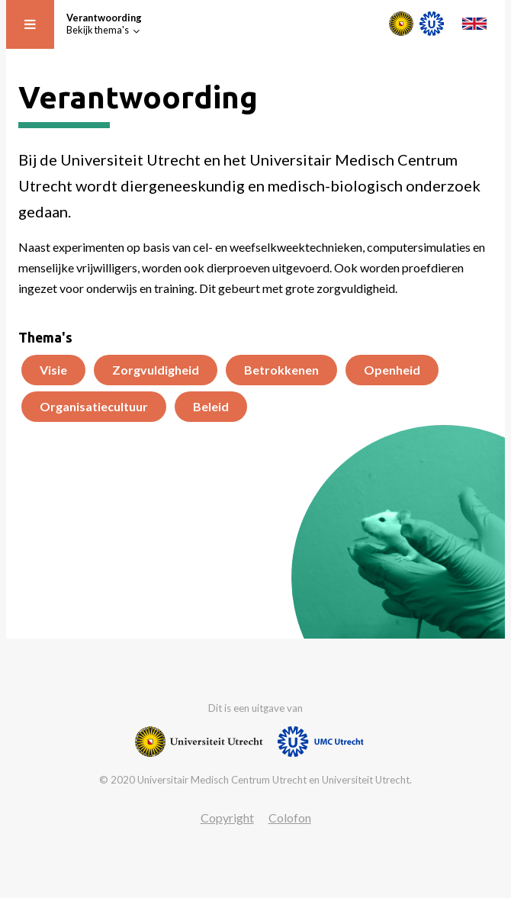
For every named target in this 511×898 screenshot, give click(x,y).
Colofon (289, 817)
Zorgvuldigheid (155, 369)
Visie (53, 369)
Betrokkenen (281, 369)
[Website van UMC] (321, 741)
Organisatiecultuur (94, 406)
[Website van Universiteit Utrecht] (199, 741)
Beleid (211, 406)
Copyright (227, 817)
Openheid (392, 369)
